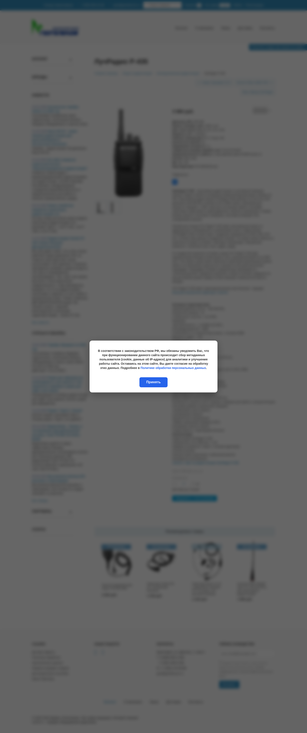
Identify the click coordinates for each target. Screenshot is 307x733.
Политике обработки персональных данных (173, 368)
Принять (153, 382)
